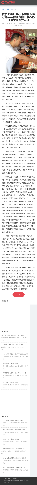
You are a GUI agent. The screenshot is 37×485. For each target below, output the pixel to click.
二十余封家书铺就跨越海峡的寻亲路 (13, 420)
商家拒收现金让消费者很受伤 (11, 439)
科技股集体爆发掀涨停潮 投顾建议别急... (14, 429)
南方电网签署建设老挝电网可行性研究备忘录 (15, 354)
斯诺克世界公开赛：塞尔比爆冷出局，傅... (15, 373)
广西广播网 (7, 478)
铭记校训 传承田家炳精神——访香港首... (12, 335)
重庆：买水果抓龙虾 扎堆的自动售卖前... (14, 467)
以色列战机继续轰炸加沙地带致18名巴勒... (15, 458)
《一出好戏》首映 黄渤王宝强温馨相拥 (12, 344)
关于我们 (14, 478)
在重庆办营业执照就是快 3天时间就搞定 (12, 448)
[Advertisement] (14, 316)
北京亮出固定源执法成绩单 (10, 382)
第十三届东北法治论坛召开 (10, 363)
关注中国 (9, 9)
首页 (4, 9)
